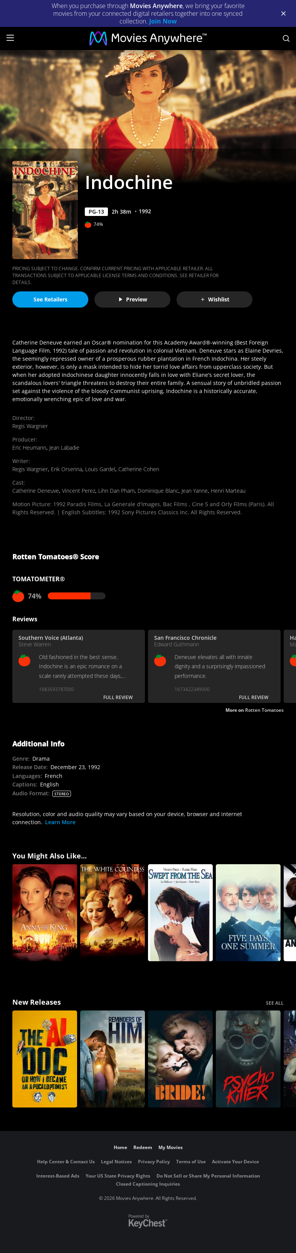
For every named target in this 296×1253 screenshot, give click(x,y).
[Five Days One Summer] (248, 912)
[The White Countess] (112, 912)
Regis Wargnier (30, 426)
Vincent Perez (78, 490)
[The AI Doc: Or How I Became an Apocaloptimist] (44, 1058)
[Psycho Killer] (248, 1058)
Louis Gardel (100, 469)
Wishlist (214, 299)
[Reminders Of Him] (112, 1058)
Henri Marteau (228, 490)
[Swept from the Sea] (180, 912)
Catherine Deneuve (35, 490)
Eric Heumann (29, 447)
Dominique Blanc (158, 490)
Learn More (60, 822)
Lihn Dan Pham (116, 490)
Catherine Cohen (138, 469)
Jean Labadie (64, 447)
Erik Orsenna (66, 469)
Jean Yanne (195, 490)
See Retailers (50, 299)
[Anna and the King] (44, 912)
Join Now (163, 21)
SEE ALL (275, 1003)
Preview (132, 299)
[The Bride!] (180, 1058)
